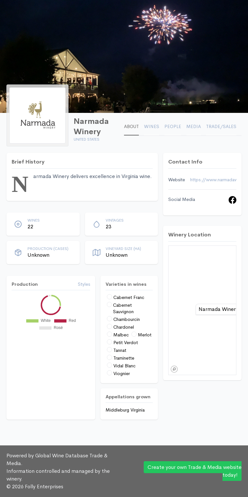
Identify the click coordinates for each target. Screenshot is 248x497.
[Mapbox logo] (174, 369)
